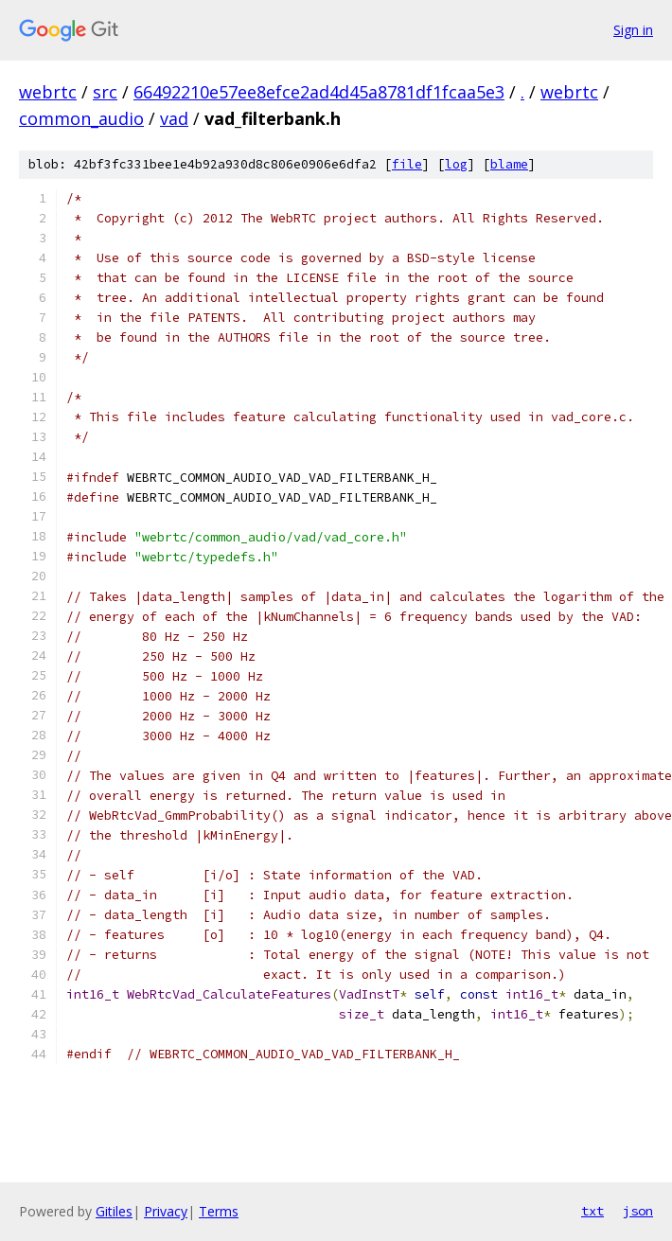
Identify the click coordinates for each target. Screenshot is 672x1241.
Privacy (165, 1211)
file (407, 164)
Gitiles (114, 1211)
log (456, 164)
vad (174, 118)
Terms (219, 1211)
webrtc (48, 91)
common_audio (81, 118)
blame (509, 164)
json (638, 1210)
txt (592, 1210)
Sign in (633, 30)
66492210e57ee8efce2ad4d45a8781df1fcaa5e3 (318, 91)
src (105, 91)
